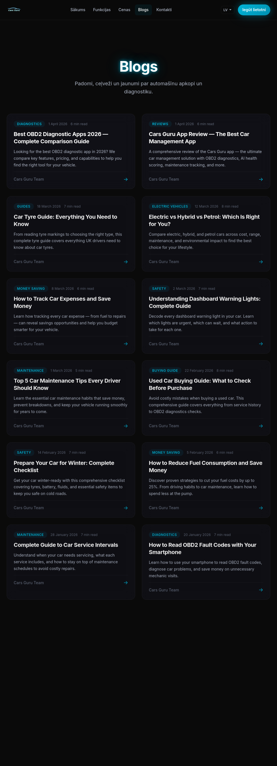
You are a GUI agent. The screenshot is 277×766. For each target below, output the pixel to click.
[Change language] (228, 10)
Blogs (143, 9)
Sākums (77, 9)
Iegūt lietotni (254, 9)
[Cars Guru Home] (14, 10)
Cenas (124, 9)
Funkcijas (102, 9)
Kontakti (164, 9)
